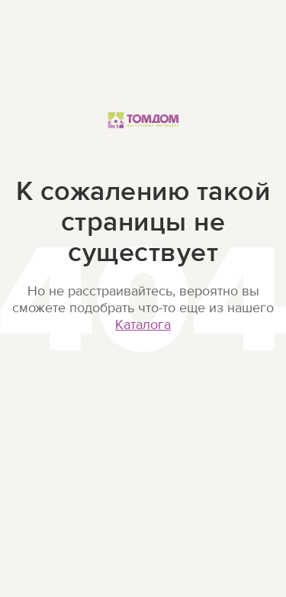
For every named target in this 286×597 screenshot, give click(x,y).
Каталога (143, 325)
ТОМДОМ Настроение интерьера (143, 136)
